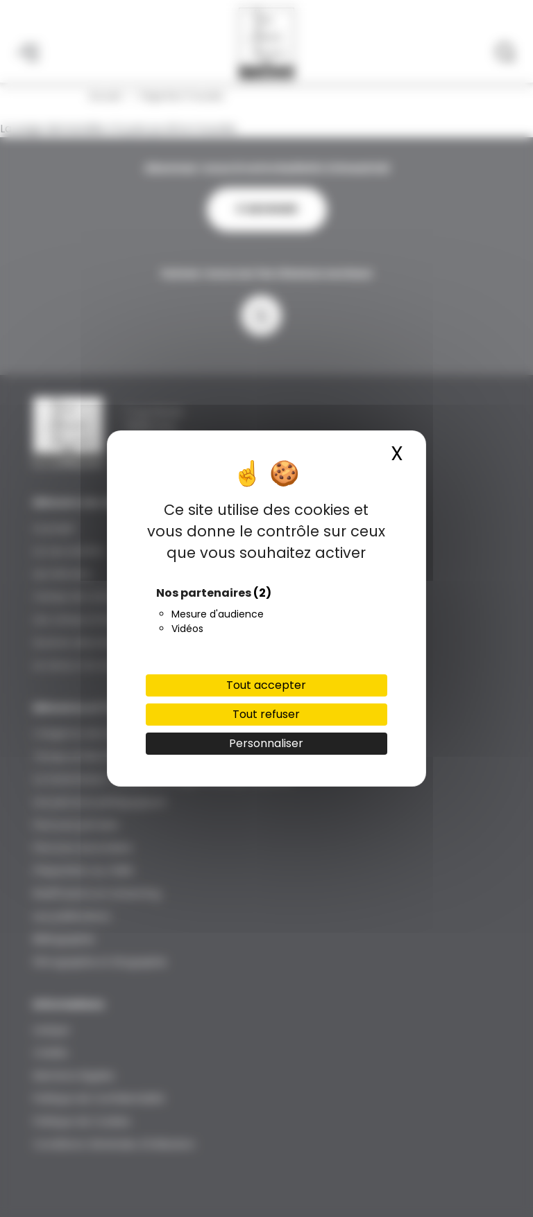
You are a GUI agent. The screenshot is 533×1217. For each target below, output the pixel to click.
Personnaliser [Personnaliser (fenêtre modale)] (266, 743)
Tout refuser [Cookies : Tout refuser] (266, 714)
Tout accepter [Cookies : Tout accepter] (266, 685)
